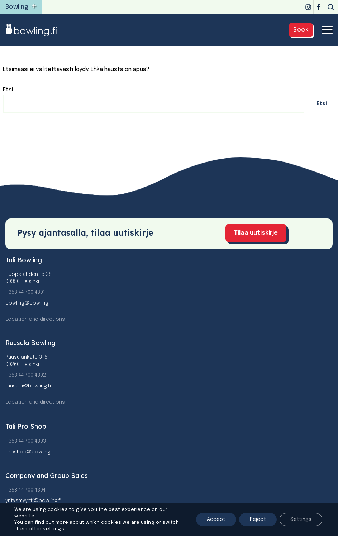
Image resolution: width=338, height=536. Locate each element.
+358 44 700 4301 (25, 292)
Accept (216, 519)
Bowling (16, 7)
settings (53, 529)
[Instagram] (308, 7)
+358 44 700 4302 (25, 375)
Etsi (8, 90)
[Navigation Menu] (327, 30)
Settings (300, 519)
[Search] (331, 7)
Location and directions (35, 319)
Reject (258, 519)
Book (301, 30)
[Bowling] (35, 30)
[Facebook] (319, 7)
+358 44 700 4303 (25, 441)
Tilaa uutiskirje (256, 233)
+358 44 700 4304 (25, 490)
